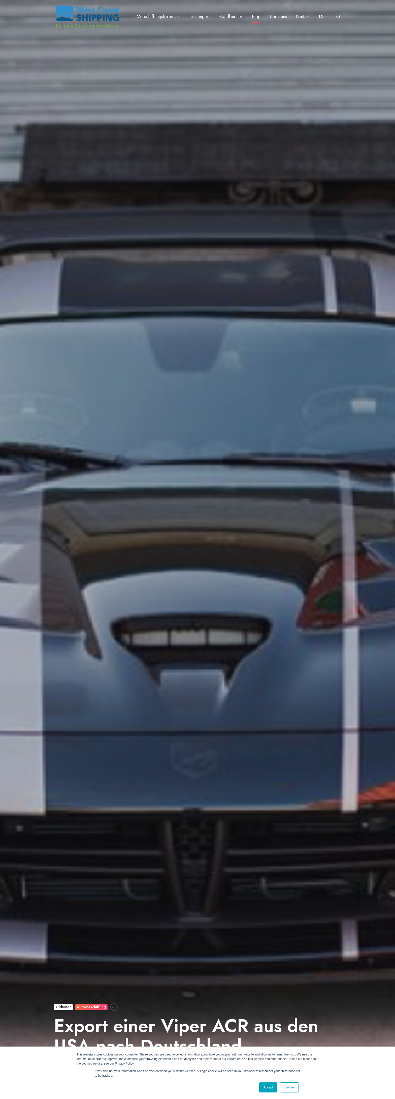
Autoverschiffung (91, 1006)
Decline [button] (289, 1087)
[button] (338, 16)
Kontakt (303, 16)
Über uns (278, 16)
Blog (256, 16)
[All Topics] (114, 1007)
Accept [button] (268, 1087)
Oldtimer (63, 1006)
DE (322, 16)
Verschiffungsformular (158, 16)
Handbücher (230, 16)
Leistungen (198, 16)
